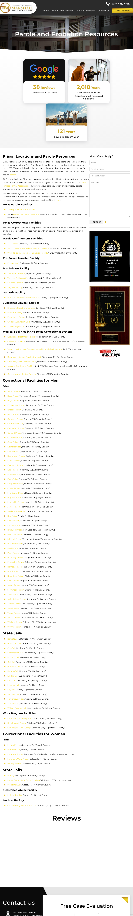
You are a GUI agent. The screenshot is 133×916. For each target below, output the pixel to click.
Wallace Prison (14, 571)
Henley (10, 722)
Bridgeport (12, 221)
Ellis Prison (12, 421)
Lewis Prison (13, 471)
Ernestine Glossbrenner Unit (20, 265)
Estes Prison (13, 430)
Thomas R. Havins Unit (18, 236)
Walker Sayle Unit (15, 283)
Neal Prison (12, 498)
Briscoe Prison (14, 362)
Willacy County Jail (16, 655)
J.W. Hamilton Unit (16, 231)
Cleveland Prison (15, 381)
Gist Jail (11, 610)
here (41, 161)
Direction (20, 892)
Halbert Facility (14, 270)
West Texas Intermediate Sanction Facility (27, 211)
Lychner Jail (13, 633)
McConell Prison (15, 485)
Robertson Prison (15, 525)
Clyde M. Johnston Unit (18, 279)
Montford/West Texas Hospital (21, 315)
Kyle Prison (12, 467)
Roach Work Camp (16, 670)
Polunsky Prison (15, 507)
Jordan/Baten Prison (17, 462)
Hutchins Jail (13, 615)
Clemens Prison (14, 371)
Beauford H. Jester (16, 274)
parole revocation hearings (26, 175)
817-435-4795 (121, 4)
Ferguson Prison (15, 435)
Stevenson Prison (15, 539)
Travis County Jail (15, 646)
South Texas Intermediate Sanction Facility (28, 206)
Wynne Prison (14, 575)
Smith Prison (13, 534)
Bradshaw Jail (14, 592)
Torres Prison (13, 562)
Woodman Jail (14, 731)
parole (85, 136)
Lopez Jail (12, 628)
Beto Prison (12, 349)
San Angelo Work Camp (18, 675)
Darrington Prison (15, 408)
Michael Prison (14, 489)
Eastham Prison (14, 417)
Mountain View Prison (17, 705)
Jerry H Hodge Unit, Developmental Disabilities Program (34, 306)
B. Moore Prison (14, 494)
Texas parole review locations (21, 171)
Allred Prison (13, 344)
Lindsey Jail (12, 624)
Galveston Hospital (16, 298)
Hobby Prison (13, 696)
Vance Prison (13, 566)
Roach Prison (13, 521)
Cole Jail (11, 596)
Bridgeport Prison (15, 358)
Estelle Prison (13, 426)
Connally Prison (14, 390)
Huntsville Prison (15, 453)
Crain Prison (13, 394)
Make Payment (122, 11)
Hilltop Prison (13, 692)
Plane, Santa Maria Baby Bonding (23, 727)
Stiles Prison (13, 544)
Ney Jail (11, 637)
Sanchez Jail (13, 642)
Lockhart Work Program (19, 666)
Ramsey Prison (14, 516)
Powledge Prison (15, 512)
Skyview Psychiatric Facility (20, 319)
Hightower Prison (15, 444)
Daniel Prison (13, 403)
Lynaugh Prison (14, 480)
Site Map (93, 912)
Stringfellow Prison (16, 548)
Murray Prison (14, 710)
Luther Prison (13, 476)
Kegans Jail (12, 619)
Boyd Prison (13, 353)
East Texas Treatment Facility (21, 293)
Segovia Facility (14, 245)
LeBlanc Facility (14, 240)
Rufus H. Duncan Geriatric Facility (23, 255)
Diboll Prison (13, 412)
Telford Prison (13, 553)
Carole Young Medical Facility (21, 327)
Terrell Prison (13, 557)
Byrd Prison (12, 367)
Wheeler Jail (13, 651)
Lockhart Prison (14, 701)
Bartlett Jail (12, 587)
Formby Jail (13, 606)
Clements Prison (15, 376)
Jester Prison (13, 458)
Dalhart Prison (14, 399)
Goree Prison (13, 439)
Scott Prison (13, 530)
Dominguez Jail (14, 601)
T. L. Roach (12, 202)
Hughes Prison (14, 448)
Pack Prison (13, 503)
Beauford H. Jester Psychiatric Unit (24, 310)
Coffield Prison (14, 385)
